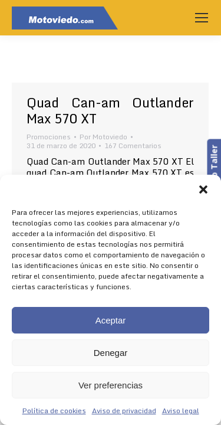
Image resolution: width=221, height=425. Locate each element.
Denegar (111, 353)
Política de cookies (54, 410)
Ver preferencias (110, 385)
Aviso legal (180, 410)
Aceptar (110, 320)
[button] (203, 189)
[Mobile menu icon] (201, 17)
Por (103, 136)
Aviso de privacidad (124, 410)
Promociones (49, 136)
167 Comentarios (132, 145)
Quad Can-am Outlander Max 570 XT (110, 110)
